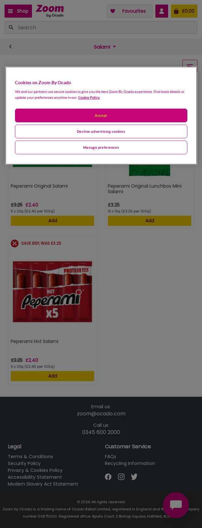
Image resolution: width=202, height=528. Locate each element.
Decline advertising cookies (101, 131)
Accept (101, 115)
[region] (101, 115)
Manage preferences (101, 147)
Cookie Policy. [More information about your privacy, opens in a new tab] (89, 97)
